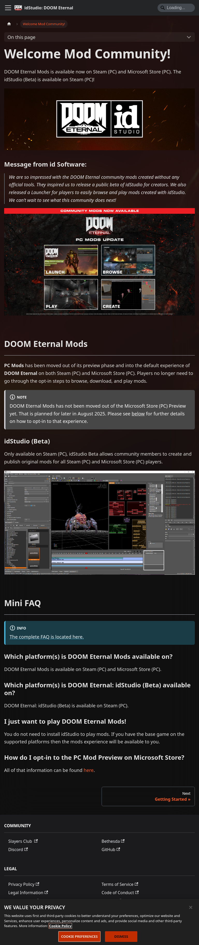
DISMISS (121, 938)
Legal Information (28, 892)
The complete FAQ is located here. (47, 637)
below (138, 413)
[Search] (176, 8)
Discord (18, 849)
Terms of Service (120, 884)
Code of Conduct (120, 892)
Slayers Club (23, 841)
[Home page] (9, 24)
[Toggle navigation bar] (8, 8)
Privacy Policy (23, 884)
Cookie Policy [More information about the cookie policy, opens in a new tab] (60, 927)
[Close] (190, 909)
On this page (21, 37)
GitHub (111, 849)
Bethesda (113, 841)
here (89, 770)
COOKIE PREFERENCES (79, 938)
